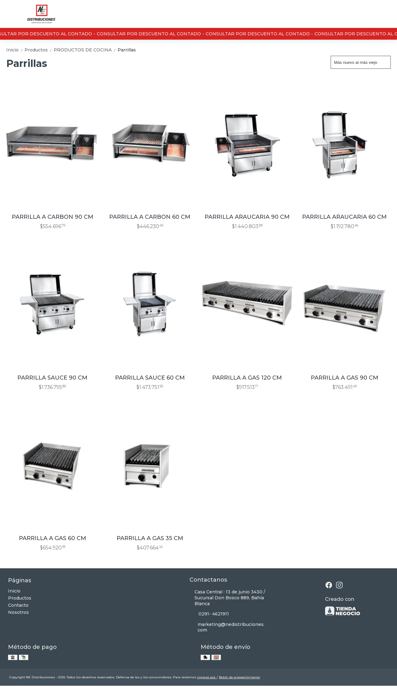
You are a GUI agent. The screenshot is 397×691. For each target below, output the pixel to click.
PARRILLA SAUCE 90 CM (52, 377)
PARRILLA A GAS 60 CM (52, 538)
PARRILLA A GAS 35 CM (150, 538)
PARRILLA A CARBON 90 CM (52, 216)
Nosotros (18, 612)
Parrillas (127, 50)
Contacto (18, 605)
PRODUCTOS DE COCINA (86, 50)
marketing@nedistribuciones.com (227, 627)
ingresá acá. (207, 677)
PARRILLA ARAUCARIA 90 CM (247, 216)
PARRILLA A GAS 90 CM (344, 377)
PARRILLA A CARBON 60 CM (149, 216)
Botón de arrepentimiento (239, 677)
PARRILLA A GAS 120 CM (247, 377)
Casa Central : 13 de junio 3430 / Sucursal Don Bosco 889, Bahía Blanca (227, 597)
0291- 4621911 (209, 614)
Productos (39, 50)
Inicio (15, 50)
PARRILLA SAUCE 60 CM (150, 377)
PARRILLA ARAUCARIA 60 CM (344, 216)
